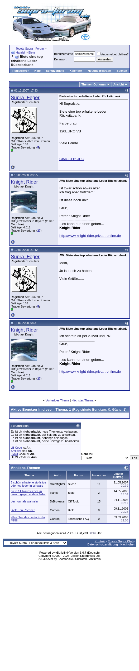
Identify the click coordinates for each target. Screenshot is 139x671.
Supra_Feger (25, 97)
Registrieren (20, 70)
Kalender (76, 70)
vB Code (16, 447)
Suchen (122, 70)
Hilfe (37, 70)
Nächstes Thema (82, 400)
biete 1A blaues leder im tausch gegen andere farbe (28, 493)
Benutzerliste (55, 70)
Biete (31, 52)
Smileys (16, 450)
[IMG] (14, 454)
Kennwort (60, 59)
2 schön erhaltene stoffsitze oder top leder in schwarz (28, 484)
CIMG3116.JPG (71, 159)
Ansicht (118, 84)
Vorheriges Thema (57, 400)
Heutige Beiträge (99, 70)
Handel (20, 52)
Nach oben (128, 544)
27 (38, 230)
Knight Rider (24, 182)
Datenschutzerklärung (102, 544)
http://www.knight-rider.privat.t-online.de (90, 236)
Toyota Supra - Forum (30, 48)
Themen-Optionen (93, 84)
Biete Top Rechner (23, 510)
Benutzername (63, 53)
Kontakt (100, 541)
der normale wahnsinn (25, 501)
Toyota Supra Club (120, 541)
